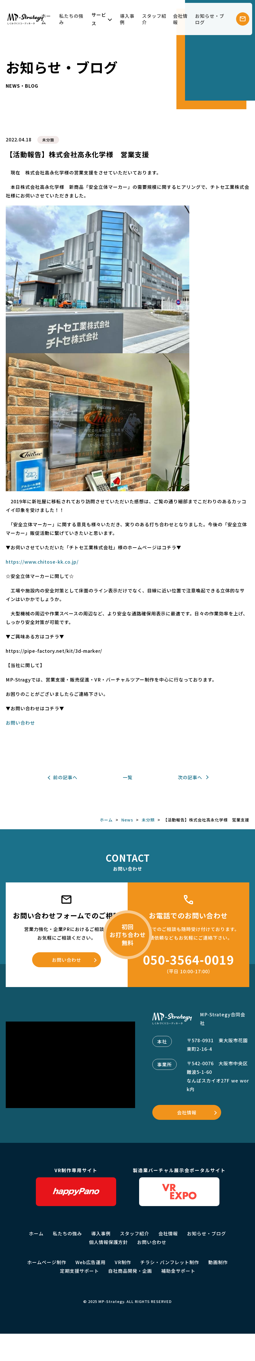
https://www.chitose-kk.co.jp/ (42, 561)
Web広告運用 (90, 1262)
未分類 (48, 140)
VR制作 (123, 1262)
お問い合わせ (20, 722)
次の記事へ (190, 777)
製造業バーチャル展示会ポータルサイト (179, 1186)
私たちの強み (71, 19)
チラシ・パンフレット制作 (169, 1262)
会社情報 (180, 19)
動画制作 (218, 1262)
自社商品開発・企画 (130, 1270)
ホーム (46, 19)
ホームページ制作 (46, 1262)
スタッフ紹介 (154, 19)
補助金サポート (178, 1270)
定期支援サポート (79, 1270)
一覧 (128, 777)
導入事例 (127, 19)
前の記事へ (65, 777)
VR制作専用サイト (76, 1186)
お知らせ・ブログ (209, 19)
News (127, 820)
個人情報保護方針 (108, 1242)
